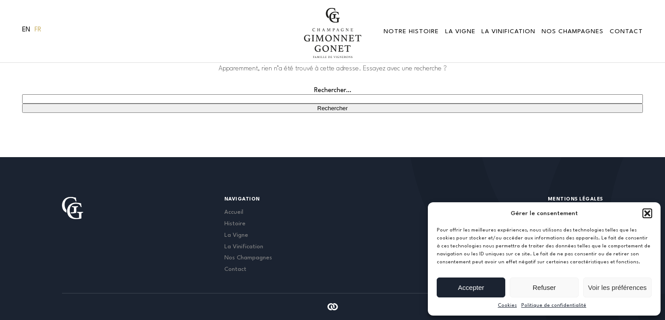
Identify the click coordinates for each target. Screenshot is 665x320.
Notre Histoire (411, 31)
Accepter (471, 287)
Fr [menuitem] (38, 30)
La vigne (460, 31)
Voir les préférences (617, 287)
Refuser (544, 287)
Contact (626, 31)
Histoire (235, 224)
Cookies (507, 305)
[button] (647, 213)
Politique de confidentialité (553, 305)
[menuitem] (26, 30)
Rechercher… (332, 90)
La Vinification (508, 31)
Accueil (233, 212)
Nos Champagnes (572, 31)
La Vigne (236, 235)
